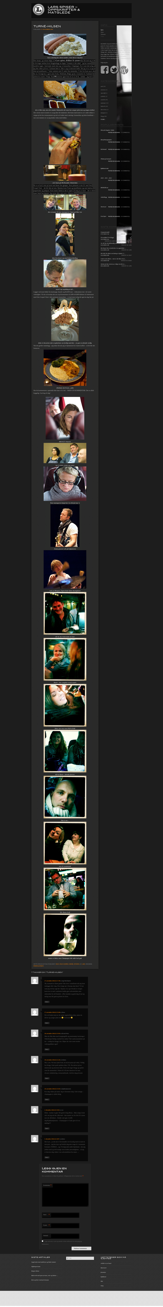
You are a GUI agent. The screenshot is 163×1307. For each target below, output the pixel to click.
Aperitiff (103, 93)
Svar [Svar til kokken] (47, 1157)
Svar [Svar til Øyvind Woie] (47, 1049)
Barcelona (103, 109)
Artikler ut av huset (106, 1263)
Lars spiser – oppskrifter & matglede (64, 9)
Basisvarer (104, 1268)
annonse (103, 90)
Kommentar (47, 1185)
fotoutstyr (103, 1272)
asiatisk (103, 99)
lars (83, 964)
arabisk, (103, 96)
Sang (102, 1285)
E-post (46, 1225)
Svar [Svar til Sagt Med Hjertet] (47, 1002)
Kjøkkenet (103, 1277)
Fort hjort (103, 216)
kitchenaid (103, 149)
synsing (76, 964)
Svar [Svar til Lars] (47, 1128)
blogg (102, 116)
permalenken (38, 966)
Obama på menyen (106, 159)
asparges (103, 103)
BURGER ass (104, 187)
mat (57, 964)
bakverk (103, 106)
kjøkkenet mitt (104, 168)
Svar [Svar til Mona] (47, 1023)
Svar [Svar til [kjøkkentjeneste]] (47, 1100)
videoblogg (104, 197)
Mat (102, 1281)
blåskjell (103, 113)
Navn (46, 1214)
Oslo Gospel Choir (66, 964)
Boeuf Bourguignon (106, 139)
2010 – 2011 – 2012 (106, 178)
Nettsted (45, 1235)
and (102, 86)
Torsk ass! (103, 207)
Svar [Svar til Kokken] (47, 1078)
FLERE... (103, 119)
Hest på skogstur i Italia (107, 130)
